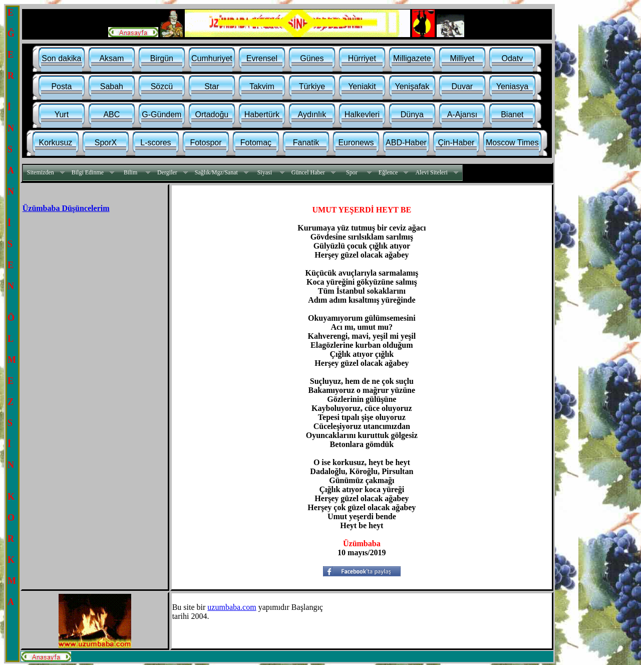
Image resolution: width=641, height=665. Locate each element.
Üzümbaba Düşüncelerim (66, 208)
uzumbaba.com (231, 607)
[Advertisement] (88, 287)
